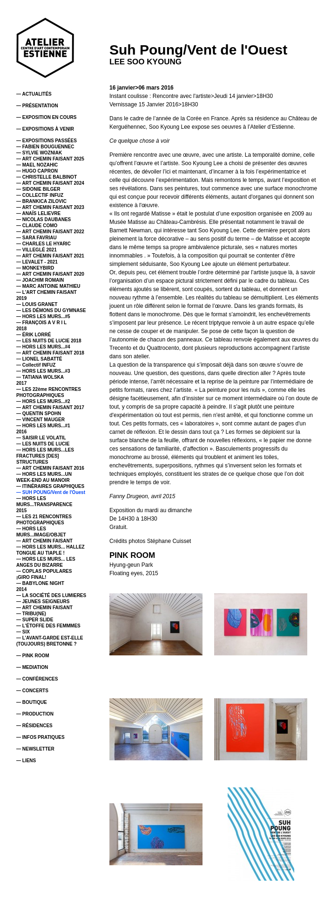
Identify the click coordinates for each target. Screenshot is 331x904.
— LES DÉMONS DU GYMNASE (51, 310)
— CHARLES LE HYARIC (43, 243)
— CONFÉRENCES (37, 678)
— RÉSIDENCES (34, 725)
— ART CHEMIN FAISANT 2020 (50, 274)
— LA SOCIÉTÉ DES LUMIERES (51, 595)
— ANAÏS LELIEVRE (38, 213)
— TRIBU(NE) (31, 613)
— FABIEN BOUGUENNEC (45, 146)
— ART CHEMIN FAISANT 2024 (50, 183)
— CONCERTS (32, 690)
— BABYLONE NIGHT (40, 583)
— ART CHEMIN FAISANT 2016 (50, 468)
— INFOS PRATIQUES (40, 737)
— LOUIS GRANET (36, 304)
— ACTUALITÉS (34, 94)
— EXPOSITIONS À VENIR (45, 129)
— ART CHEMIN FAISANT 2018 (50, 352)
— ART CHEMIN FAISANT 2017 (50, 407)
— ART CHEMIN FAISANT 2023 (50, 207)
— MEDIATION (32, 667)
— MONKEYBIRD (35, 268)
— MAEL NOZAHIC (37, 164)
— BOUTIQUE (31, 702)
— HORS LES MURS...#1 (43, 425)
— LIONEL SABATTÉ (39, 359)
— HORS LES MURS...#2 (43, 401)
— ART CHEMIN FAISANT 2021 (50, 255)
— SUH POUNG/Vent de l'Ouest (50, 492)
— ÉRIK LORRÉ (33, 334)
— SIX (23, 631)
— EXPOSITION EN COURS (46, 117)
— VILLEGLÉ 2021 (36, 249)
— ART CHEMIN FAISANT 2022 (50, 231)
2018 (21, 328)
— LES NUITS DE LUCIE (42, 443)
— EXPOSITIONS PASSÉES (46, 140)
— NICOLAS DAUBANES (43, 219)
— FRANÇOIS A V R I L (41, 322)
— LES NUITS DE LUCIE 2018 (48, 340)
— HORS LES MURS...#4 (43, 346)
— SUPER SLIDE (34, 619)
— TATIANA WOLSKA (40, 377)
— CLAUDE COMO (36, 225)
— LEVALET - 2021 (37, 261)
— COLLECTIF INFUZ (39, 195)
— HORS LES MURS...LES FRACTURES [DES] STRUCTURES (45, 456)
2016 (21, 431)
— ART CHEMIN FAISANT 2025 (50, 158)
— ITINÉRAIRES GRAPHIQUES (50, 486)
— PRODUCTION (35, 713)
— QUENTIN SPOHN (38, 413)
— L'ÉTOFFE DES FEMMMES (48, 625)
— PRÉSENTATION (37, 105)
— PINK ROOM (32, 655)
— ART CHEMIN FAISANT (44, 540)
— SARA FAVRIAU (36, 237)
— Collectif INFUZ (35, 365)
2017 (21, 383)
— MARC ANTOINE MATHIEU (48, 286)
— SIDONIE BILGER (38, 189)
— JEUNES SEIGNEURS (42, 601)
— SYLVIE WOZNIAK (39, 152)
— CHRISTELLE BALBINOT (46, 177)
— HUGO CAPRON (37, 171)
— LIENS (26, 760)
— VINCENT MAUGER (40, 419)
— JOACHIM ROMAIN (40, 280)
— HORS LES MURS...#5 (43, 316)
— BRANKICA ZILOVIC (41, 201)
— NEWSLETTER (35, 748)
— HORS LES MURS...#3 (43, 371)
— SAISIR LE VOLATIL (41, 437)
